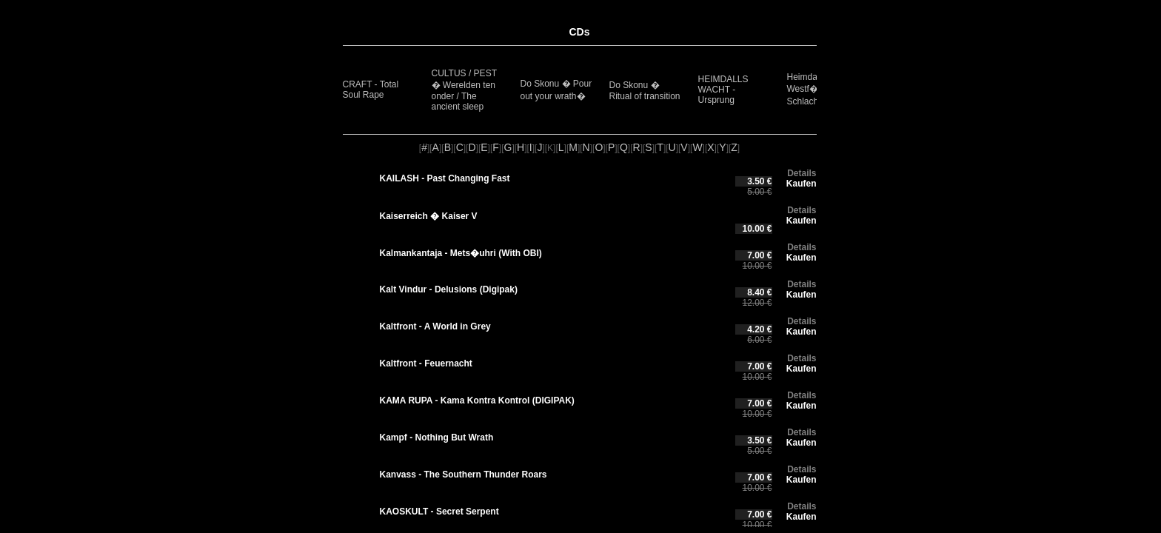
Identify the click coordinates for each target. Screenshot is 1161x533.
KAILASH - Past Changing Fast (445, 178)
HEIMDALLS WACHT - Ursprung (723, 89)
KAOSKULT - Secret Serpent (439, 511)
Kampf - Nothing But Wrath (437, 437)
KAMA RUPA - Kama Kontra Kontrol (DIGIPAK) (477, 400)
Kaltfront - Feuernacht (426, 363)
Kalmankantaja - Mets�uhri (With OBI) (461, 253)
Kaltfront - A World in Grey (435, 326)
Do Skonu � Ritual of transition (644, 90)
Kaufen (801, 183)
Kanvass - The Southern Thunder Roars (463, 474)
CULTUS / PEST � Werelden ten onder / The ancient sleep (464, 90)
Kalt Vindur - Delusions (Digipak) (449, 289)
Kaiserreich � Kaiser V (429, 216)
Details (801, 173)
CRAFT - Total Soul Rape (371, 89)
